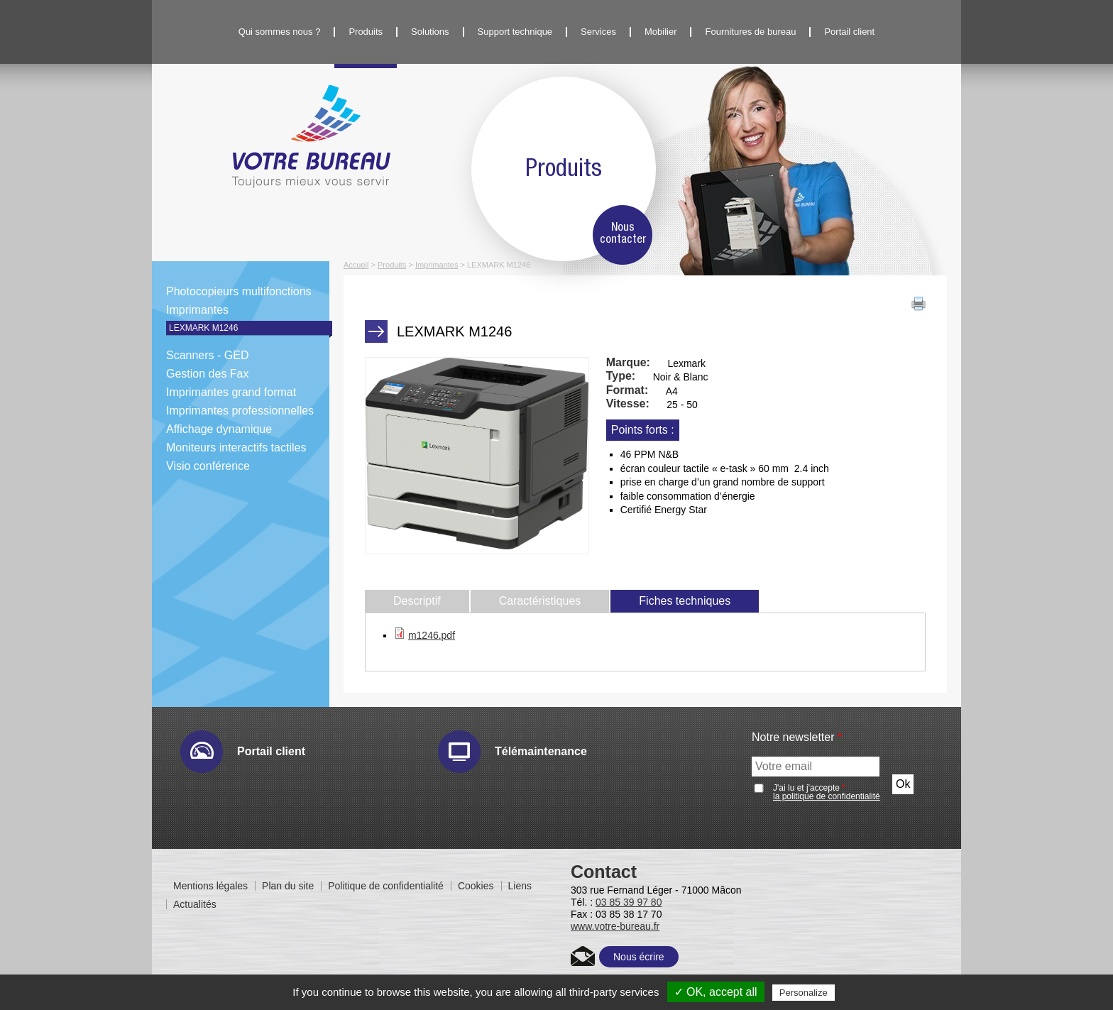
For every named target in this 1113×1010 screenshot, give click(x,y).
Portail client (849, 31)
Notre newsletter (797, 737)
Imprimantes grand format (231, 392)
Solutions (430, 31)
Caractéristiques (540, 601)
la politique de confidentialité (826, 796)
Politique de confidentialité (386, 885)
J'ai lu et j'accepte (826, 792)
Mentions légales (210, 885)
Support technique (515, 31)
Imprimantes (197, 310)
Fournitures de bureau (750, 31)
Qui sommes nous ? (279, 31)
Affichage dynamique (219, 429)
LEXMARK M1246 (203, 328)
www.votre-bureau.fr (615, 926)
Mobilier (661, 31)
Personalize (803, 992)
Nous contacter (623, 233)
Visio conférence (208, 466)
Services (598, 31)
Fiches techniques (699, 601)
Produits (366, 31)
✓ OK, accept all (715, 992)
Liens (520, 885)
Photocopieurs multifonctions (239, 291)
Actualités (194, 904)
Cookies (476, 885)
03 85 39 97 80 (629, 902)
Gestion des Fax (207, 374)
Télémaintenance (541, 751)
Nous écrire (638, 956)
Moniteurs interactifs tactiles (236, 447)
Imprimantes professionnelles (240, 411)
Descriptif (417, 601)
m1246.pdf (431, 635)
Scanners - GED (207, 355)
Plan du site (288, 885)
